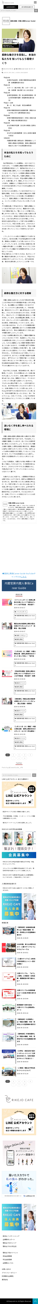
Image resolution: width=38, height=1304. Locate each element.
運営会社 (5, 1279)
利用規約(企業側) (8, 1276)
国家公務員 (11, 72)
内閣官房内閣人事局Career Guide (19, 585)
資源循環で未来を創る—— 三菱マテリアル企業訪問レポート (26, 1007)
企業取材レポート (9, 1239)
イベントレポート (20, 612)
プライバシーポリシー (9, 1273)
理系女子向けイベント (10, 1253)
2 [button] (13, 755)
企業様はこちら (8, 1263)
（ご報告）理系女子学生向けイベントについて (26, 1069)
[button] (35, 2)
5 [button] (30, 755)
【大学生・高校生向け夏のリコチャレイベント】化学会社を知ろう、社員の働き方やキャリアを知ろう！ (26, 1055)
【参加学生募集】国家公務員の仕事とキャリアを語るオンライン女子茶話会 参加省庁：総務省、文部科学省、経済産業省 (24, 674)
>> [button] (24, 758)
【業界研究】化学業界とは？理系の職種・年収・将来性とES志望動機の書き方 (26, 1021)
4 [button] (24, 755)
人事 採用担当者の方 (27, 7)
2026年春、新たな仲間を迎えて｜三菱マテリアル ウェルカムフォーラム (26, 946)
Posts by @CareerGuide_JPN (12, 767)
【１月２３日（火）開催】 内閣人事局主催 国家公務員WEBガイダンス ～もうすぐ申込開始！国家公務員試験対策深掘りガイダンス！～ (25, 731)
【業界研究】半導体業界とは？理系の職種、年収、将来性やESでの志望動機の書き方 (26, 1037)
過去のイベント (20, 683)
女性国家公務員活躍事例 (21, 72)
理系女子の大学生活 (9, 1246)
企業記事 (5, 72)
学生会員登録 (7, 1259)
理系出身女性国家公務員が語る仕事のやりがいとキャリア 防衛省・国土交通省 (24, 625)
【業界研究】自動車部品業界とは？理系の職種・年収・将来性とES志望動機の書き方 (26, 931)
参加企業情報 (7, 1256)
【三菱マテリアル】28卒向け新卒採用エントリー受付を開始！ (26, 961)
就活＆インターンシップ (11, 1236)
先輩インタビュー (20, 635)
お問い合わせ (6, 1269)
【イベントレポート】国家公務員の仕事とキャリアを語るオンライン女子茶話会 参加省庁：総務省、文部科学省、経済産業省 (24, 604)
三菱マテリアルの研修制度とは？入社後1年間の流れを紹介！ (26, 992)
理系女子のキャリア (9, 1243)
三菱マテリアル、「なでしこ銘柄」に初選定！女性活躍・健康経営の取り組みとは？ (26, 977)
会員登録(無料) (10, 7)
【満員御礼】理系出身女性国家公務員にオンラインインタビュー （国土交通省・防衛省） (24, 701)
